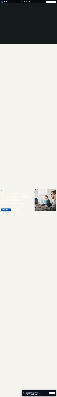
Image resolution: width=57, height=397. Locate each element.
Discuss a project (6, 209)
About (30, 1)
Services (21, 1)
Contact (34, 1)
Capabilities (26, 1)
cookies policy (34, 394)
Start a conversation (51, 1)
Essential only (45, 392)
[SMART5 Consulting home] (5, 2)
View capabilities (15, 209)
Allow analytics (52, 392)
